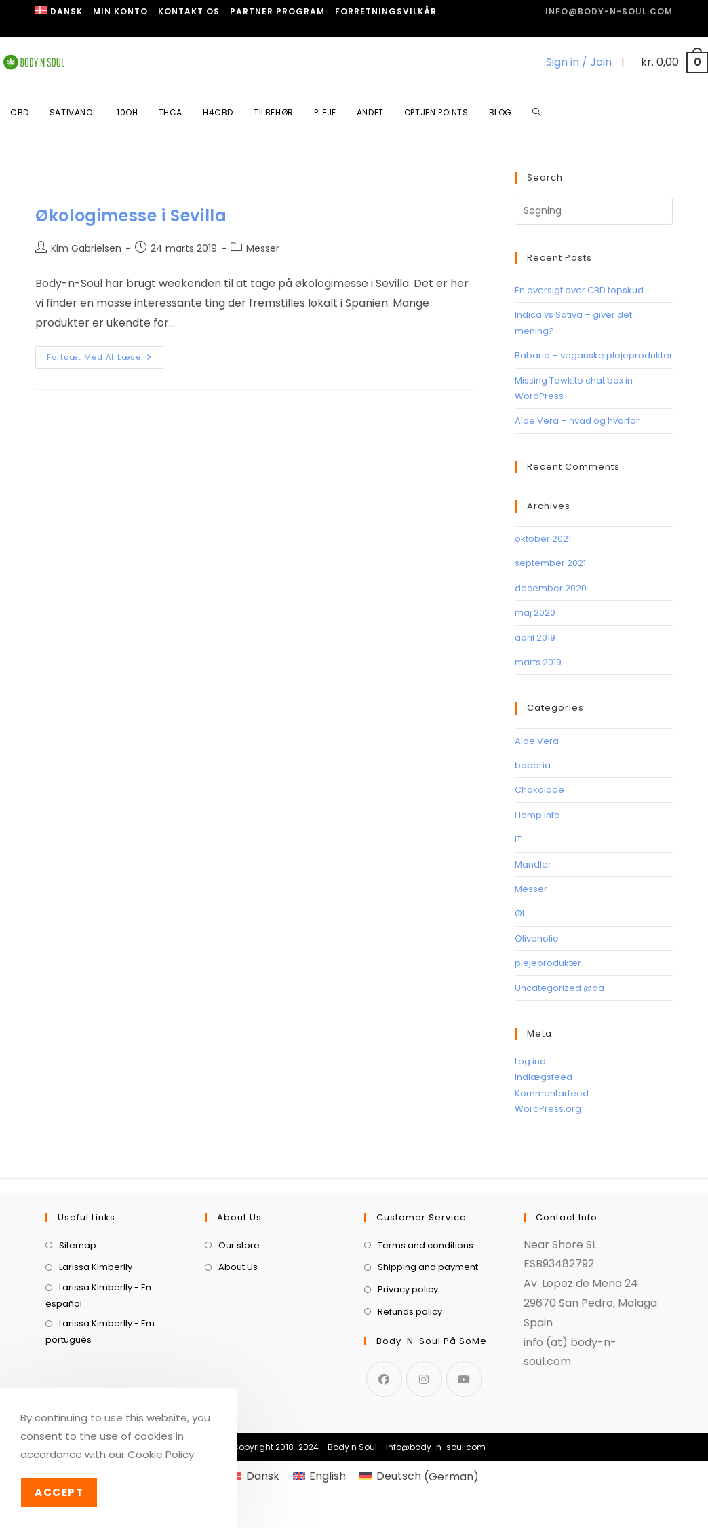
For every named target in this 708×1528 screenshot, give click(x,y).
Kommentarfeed (552, 1093)
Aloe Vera (537, 740)
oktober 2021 (543, 538)
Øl (519, 913)
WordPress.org (548, 1108)
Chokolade (539, 789)
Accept (59, 1492)
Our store (239, 1311)
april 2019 (535, 637)
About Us (238, 1334)
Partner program (277, 11)
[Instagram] (424, 1446)
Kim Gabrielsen (86, 248)
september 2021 (550, 563)
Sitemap (77, 1311)
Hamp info (537, 814)
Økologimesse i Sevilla (131, 215)
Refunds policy (410, 1378)
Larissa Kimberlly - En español (98, 1361)
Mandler (533, 864)
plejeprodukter (548, 962)
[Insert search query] (594, 211)
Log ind (530, 1061)
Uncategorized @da (559, 988)
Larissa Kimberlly (95, 1334)
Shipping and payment (428, 1334)
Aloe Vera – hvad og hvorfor (577, 420)
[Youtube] (464, 1446)
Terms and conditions (425, 1311)
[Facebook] (384, 1446)
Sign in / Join (579, 62)
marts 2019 (538, 662)
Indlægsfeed (543, 1076)
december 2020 (551, 588)
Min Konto (120, 11)
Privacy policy (408, 1355)
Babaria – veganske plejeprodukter (594, 355)
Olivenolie (537, 938)
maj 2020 (535, 612)
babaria (533, 765)
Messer (262, 248)
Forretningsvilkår (386, 11)
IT (518, 839)
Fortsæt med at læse (105, 354)
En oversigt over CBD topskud (579, 290)
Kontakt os (189, 11)
